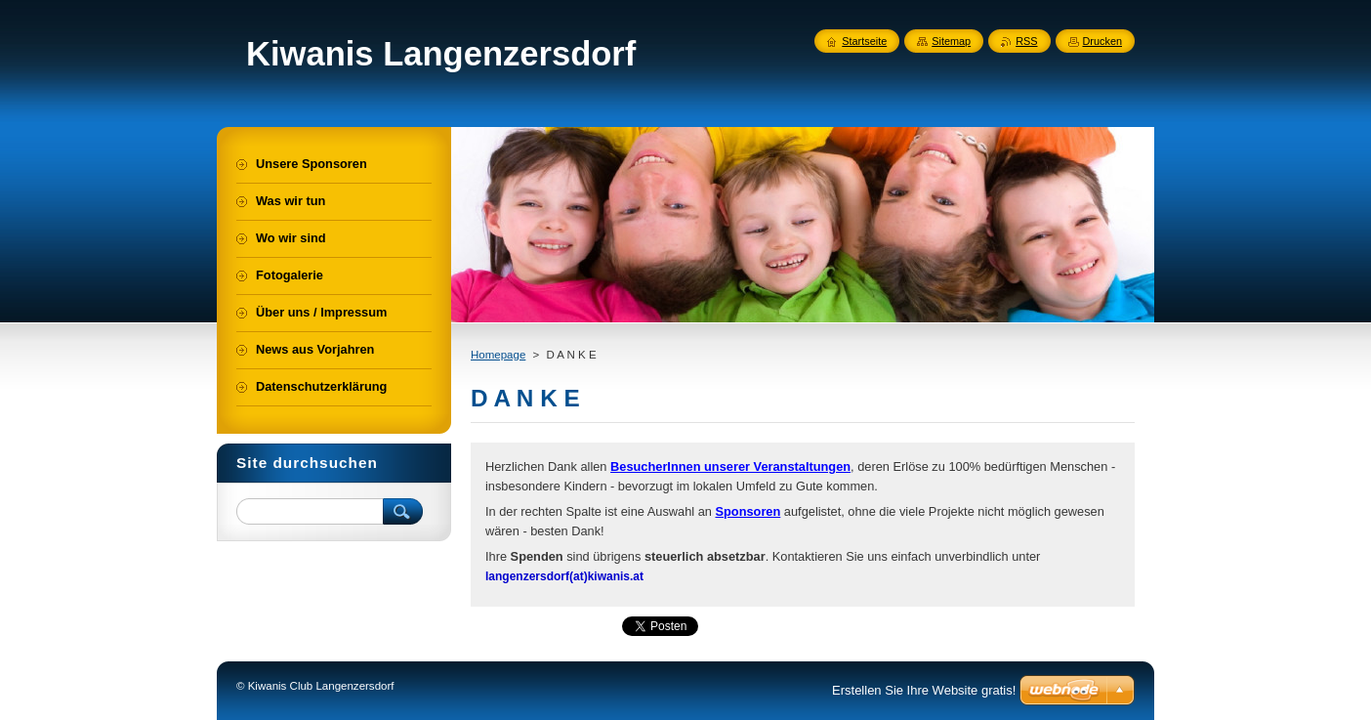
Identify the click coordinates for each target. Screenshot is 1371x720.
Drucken (1103, 41)
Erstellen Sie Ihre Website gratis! (924, 690)
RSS (1026, 41)
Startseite (864, 41)
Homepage (498, 354)
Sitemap (951, 41)
